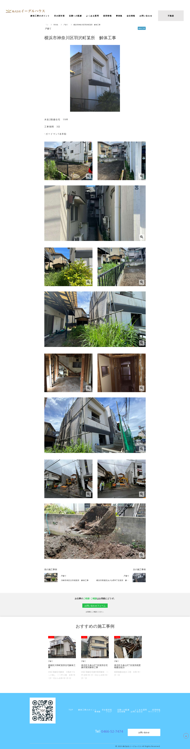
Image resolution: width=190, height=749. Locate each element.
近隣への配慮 (75, 16)
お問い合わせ (143, 732)
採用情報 (107, 16)
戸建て (65, 24)
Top (47, 24)
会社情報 (131, 16)
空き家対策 (59, 16)
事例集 (55, 24)
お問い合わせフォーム (95, 605)
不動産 (171, 16)
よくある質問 (92, 16)
